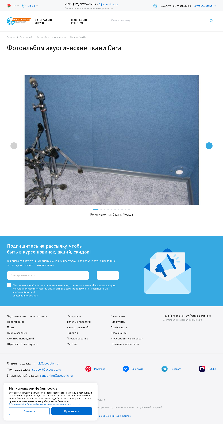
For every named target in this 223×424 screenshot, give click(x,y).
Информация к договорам (126, 338)
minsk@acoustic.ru (46, 363)
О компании (117, 316)
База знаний (118, 332)
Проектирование (77, 338)
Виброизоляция (17, 332)
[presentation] (13, 145)
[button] (95, 209)
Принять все (71, 411)
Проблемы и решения (87, 21)
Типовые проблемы (79, 321)
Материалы (74, 316)
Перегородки (15, 321)
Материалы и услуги (52, 21)
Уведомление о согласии (25, 295)
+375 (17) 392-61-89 (80, 4)
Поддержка (117, 21)
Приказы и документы (124, 344)
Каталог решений (77, 327)
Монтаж (72, 344)
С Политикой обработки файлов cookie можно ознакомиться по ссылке (44, 404)
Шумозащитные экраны (22, 344)
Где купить (117, 321)
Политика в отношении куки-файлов (113, 415)
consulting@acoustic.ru (58, 375)
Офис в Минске (108, 4)
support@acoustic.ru (48, 369)
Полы (10, 327)
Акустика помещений (20, 338)
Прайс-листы (118, 327)
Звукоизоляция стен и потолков (27, 316)
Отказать (29, 411)
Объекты (72, 332)
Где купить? (141, 21)
